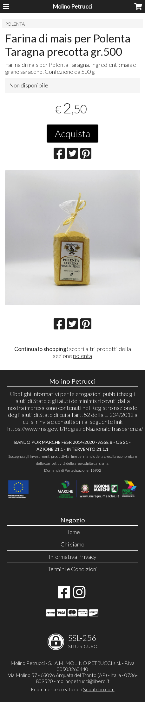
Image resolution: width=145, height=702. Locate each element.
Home (72, 531)
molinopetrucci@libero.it (82, 681)
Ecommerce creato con (73, 689)
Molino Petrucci (72, 6)
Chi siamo (72, 544)
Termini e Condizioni (73, 568)
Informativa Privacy (72, 556)
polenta (82, 355)
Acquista (72, 133)
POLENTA (15, 24)
